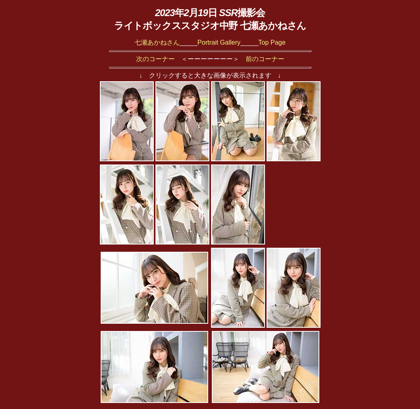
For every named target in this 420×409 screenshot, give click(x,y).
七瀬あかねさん (157, 42)
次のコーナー (155, 58)
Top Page (272, 42)
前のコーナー (265, 58)
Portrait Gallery (218, 42)
